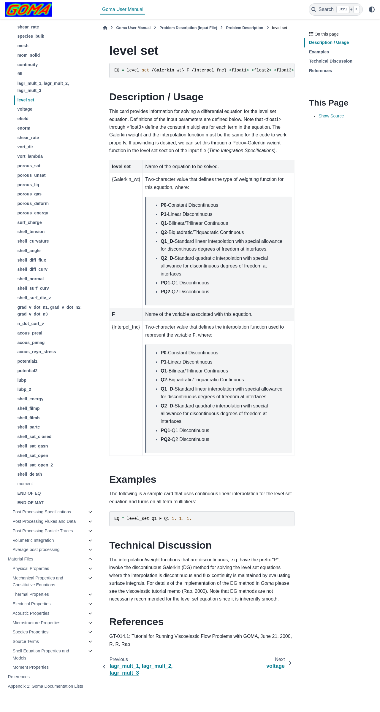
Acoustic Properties (30, 613)
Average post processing (35, 549)
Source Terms (25, 641)
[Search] (336, 9)
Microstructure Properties (36, 622)
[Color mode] (371, 9)
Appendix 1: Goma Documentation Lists (45, 686)
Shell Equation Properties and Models (40, 654)
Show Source (331, 116)
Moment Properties (30, 667)
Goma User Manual (122, 9)
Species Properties (30, 632)
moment (25, 483)
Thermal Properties (30, 594)
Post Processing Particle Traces (42, 530)
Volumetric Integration (33, 540)
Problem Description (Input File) (188, 28)
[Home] (105, 28)
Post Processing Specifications (41, 511)
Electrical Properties (31, 603)
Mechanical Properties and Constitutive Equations (37, 581)
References (19, 676)
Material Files (20, 559)
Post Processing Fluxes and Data (44, 521)
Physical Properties (30, 568)
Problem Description (244, 28)
